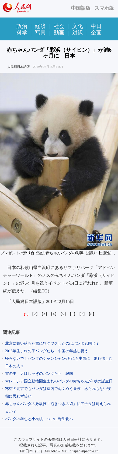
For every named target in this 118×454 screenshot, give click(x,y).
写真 (40, 33)
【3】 (44, 314)
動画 (59, 33)
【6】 (72, 314)
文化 (77, 26)
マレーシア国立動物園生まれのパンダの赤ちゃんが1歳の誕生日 (59, 381)
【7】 (82, 314)
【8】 (91, 314)
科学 (21, 33)
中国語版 (81, 8)
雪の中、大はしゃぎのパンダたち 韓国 (39, 374)
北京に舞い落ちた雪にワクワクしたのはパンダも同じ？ (52, 343)
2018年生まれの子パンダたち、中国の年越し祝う (46, 351)
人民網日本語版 (18, 67)
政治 (21, 26)
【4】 (53, 314)
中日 (96, 26)
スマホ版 (104, 8)
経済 (40, 26)
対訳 (77, 33)
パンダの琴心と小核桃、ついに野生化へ (39, 419)
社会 (59, 26)
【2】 (35, 314)
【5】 (63, 314)
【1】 (26, 314)
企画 (96, 33)
